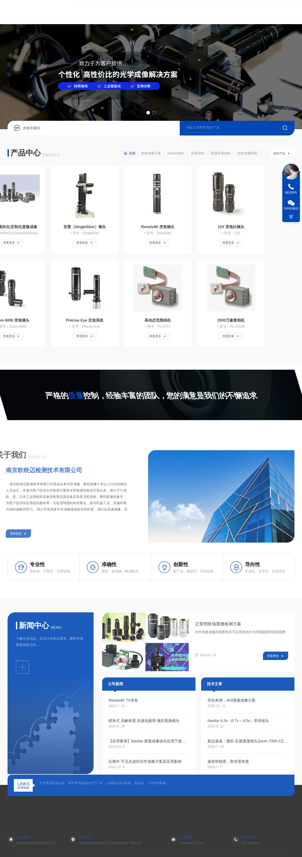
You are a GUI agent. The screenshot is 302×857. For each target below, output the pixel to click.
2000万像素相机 (91, 321)
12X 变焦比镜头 (91, 228)
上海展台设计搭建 (118, 822)
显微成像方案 (151, 154)
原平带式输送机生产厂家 (85, 822)
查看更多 (15, 244)
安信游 (139, 822)
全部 (132, 154)
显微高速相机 (221, 154)
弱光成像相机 (247, 154)
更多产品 (279, 154)
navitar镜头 (176, 154)
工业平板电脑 (156, 822)
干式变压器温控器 (52, 822)
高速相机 (197, 154)
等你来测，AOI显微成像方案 (231, 797)
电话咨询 (291, 192)
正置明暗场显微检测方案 (218, 720)
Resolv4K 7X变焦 (123, 797)
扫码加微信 (291, 208)
